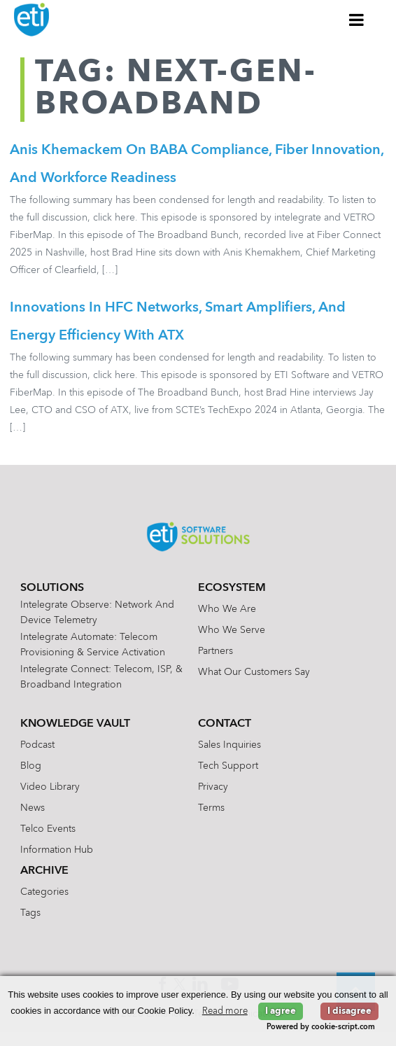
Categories (44, 892)
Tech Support (228, 766)
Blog (30, 766)
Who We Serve (231, 630)
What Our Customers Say (254, 672)
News (32, 808)
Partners (215, 651)
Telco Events (48, 829)
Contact (224, 724)
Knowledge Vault (75, 724)
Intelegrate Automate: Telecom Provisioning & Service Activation (92, 644)
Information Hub (56, 850)
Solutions (52, 588)
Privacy (213, 787)
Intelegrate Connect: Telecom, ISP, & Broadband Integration (101, 677)
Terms (211, 808)
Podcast (37, 745)
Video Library (50, 787)
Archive (44, 871)
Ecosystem (232, 588)
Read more (225, 1011)
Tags (30, 913)
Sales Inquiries (229, 745)
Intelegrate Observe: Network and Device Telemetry (97, 612)
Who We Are (227, 609)
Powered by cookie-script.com (321, 1027)
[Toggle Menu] (357, 19)
